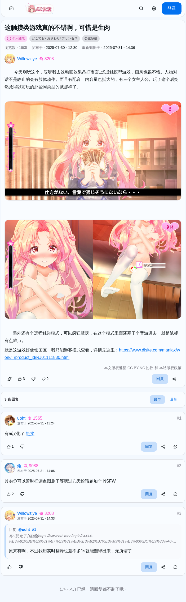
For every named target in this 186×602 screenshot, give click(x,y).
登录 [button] (171, 8)
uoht (21, 418)
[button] (11, 8)
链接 (30, 433)
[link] (141, 8)
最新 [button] (174, 399)
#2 (179, 466)
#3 (179, 513)
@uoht (24, 529)
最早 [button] (157, 399)
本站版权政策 (170, 368)
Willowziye (27, 59)
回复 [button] (160, 379)
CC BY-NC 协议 (140, 368)
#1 (179, 418)
